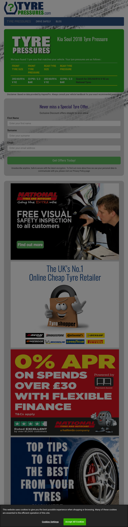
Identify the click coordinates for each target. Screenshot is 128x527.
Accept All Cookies (74, 522)
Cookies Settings (50, 522)
